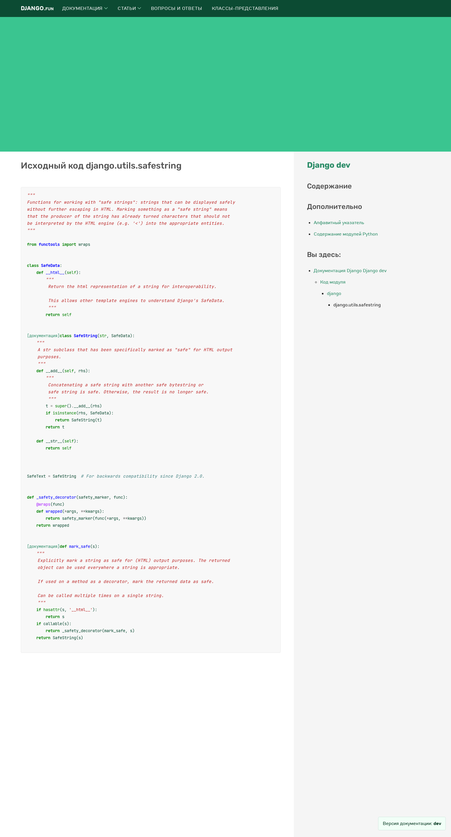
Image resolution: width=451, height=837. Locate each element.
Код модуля (333, 282)
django (334, 293)
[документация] (43, 335)
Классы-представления (245, 8)
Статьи (129, 8)
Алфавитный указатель (339, 222)
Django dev (328, 165)
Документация (85, 8)
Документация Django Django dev (350, 270)
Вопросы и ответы (176, 8)
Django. (37, 8)
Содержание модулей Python (346, 234)
